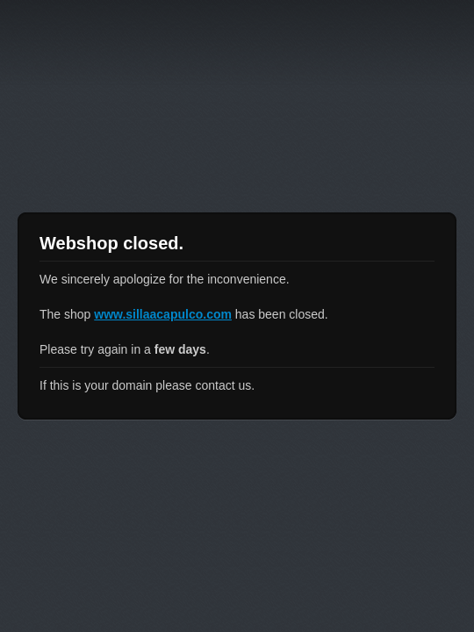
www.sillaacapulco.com (163, 314)
